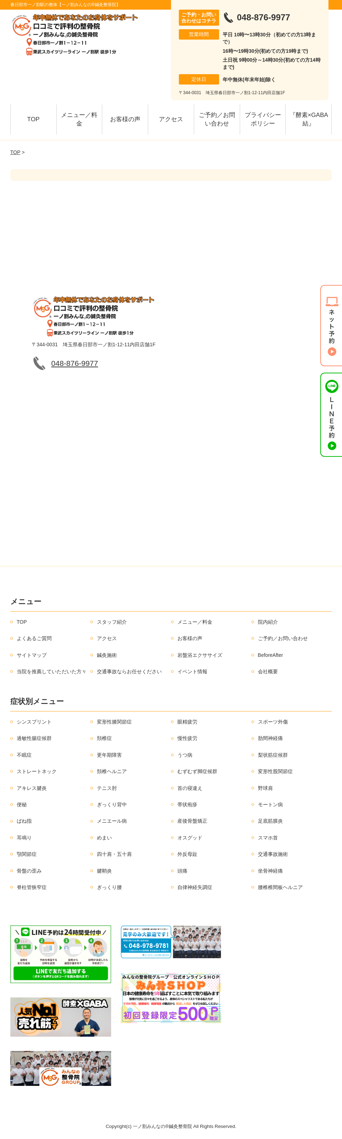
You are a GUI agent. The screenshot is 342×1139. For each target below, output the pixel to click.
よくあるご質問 (34, 638)
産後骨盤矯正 (192, 821)
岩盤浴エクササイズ (199, 655)
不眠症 (24, 755)
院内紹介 (268, 622)
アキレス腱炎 (32, 788)
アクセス (171, 119)
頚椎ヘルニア (112, 771)
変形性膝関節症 (114, 722)
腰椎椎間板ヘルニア (280, 887)
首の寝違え (189, 788)
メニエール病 (112, 821)
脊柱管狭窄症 (32, 887)
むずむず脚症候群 (197, 771)
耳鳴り (24, 838)
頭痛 (182, 871)
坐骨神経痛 (270, 871)
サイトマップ (32, 655)
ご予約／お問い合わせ (217, 119)
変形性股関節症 (275, 771)
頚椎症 (104, 738)
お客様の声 (125, 119)
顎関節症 (27, 854)
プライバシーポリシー (263, 119)
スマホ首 (268, 838)
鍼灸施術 (107, 655)
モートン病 (270, 804)
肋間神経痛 (270, 738)
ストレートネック (37, 771)
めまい (104, 838)
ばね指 (24, 821)
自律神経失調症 (194, 887)
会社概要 (268, 671)
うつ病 (184, 755)
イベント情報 (192, 671)
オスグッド (189, 838)
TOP (33, 119)
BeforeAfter (270, 655)
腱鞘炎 (104, 871)
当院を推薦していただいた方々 (52, 671)
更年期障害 (109, 755)
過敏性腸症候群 (34, 738)
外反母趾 (187, 854)
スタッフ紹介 (112, 622)
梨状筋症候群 (273, 755)
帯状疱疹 (187, 804)
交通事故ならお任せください (129, 671)
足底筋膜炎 (270, 821)
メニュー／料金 (79, 119)
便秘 (22, 804)
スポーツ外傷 (273, 722)
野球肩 (265, 788)
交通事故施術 (273, 854)
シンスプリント (34, 722)
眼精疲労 (187, 722)
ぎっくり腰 (109, 887)
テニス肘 (107, 788)
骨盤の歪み (29, 871)
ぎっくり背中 (112, 804)
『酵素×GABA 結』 (311, 119)
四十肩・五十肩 (114, 854)
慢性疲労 (187, 738)
